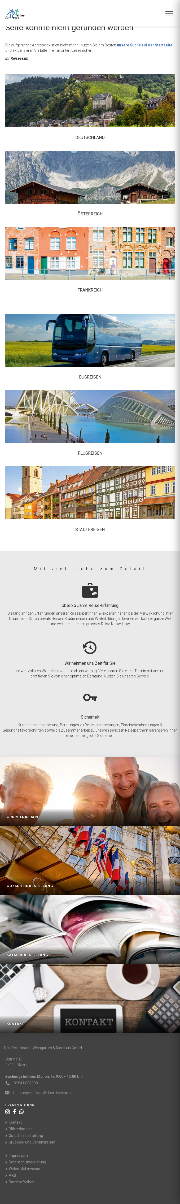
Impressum (18, 1155)
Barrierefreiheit (21, 1182)
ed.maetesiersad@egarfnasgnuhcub (43, 1093)
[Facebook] (14, 1111)
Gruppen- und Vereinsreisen (32, 1142)
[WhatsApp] (21, 1111)
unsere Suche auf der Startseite (144, 45)
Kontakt (15, 1122)
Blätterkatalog (21, 1129)
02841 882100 (26, 1083)
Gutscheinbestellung (26, 1135)
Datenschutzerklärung (27, 1162)
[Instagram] (7, 1111)
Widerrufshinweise (24, 1169)
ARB (12, 1175)
